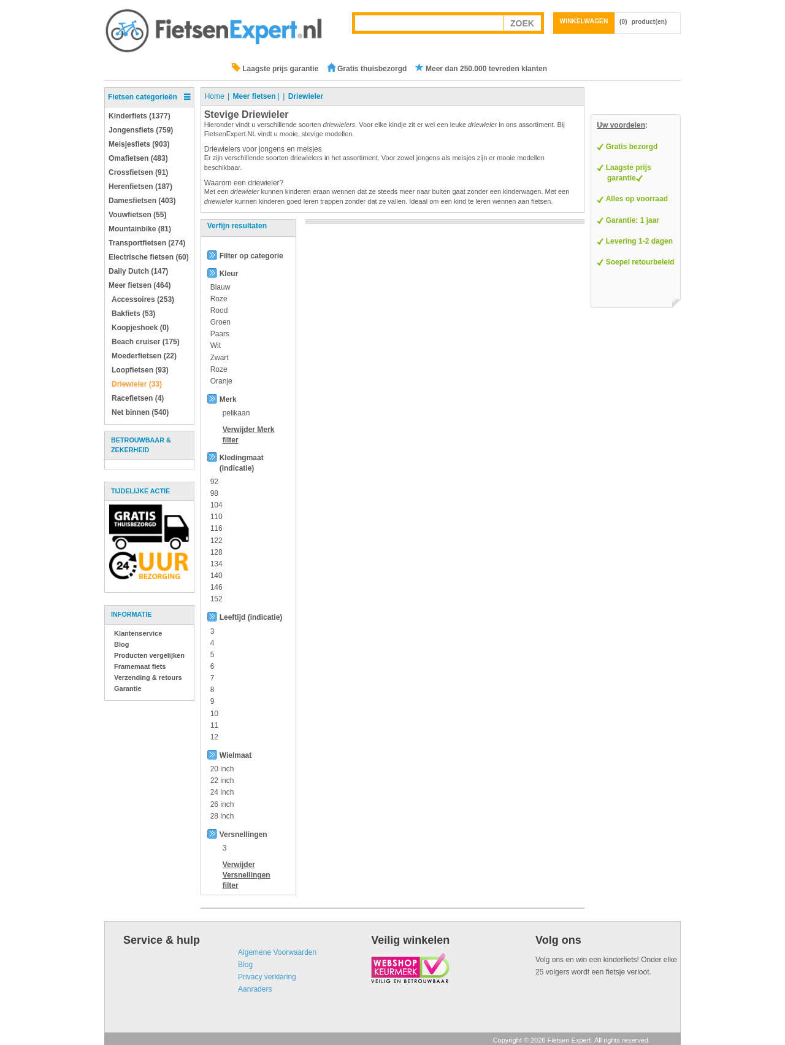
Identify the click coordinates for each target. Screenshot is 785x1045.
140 (216, 575)
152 (216, 599)
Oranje (221, 381)
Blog (121, 644)
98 (214, 493)
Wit (215, 345)
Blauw (220, 287)
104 (216, 505)
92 (214, 481)
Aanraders (255, 989)
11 (214, 725)
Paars (219, 334)
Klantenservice (138, 633)
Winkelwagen (584, 21)
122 (216, 540)
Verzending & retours (148, 677)
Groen (220, 322)
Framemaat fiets (140, 666)
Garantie (128, 688)
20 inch (222, 769)
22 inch (222, 780)
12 (214, 737)
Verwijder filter (246, 875)
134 (216, 564)
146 (216, 587)
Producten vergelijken (149, 655)
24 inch (222, 792)
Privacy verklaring (267, 977)
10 (214, 713)
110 (216, 516)
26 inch (222, 804)
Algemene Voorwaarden (277, 952)
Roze (219, 299)
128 (216, 552)
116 (216, 528)
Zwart (219, 357)
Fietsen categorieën (142, 97)
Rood (219, 310)
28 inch (222, 816)
